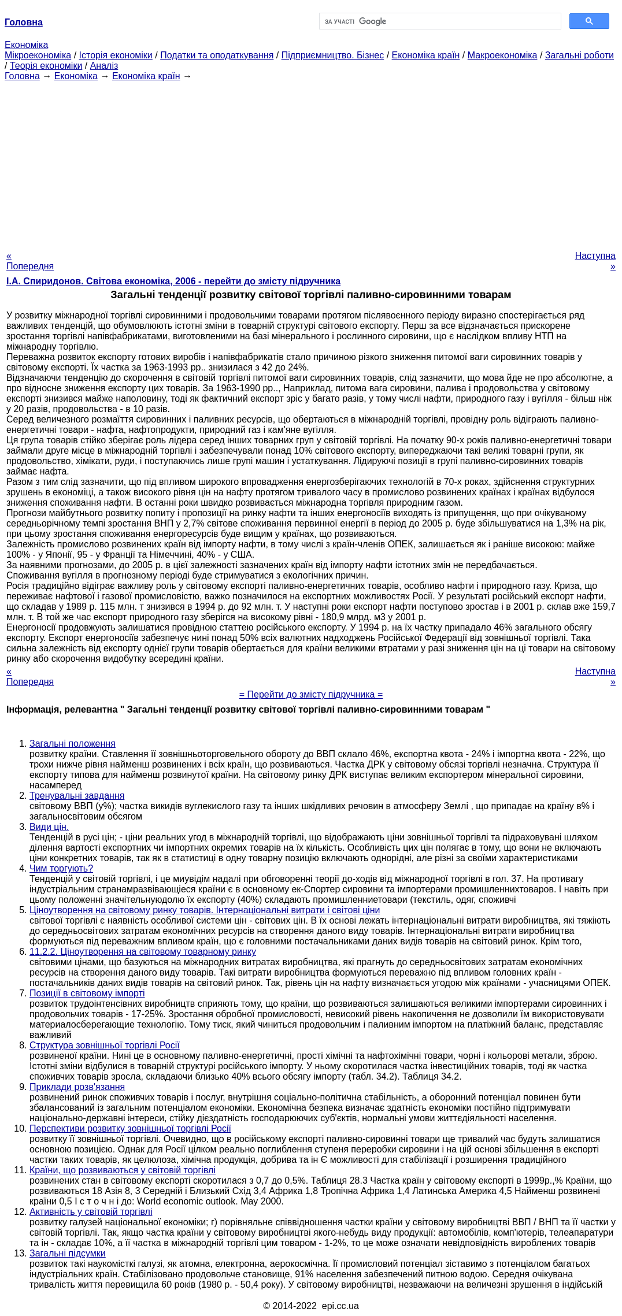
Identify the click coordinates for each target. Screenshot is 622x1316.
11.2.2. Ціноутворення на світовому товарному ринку (142, 952)
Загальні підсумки (67, 1253)
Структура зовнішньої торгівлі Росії (104, 1045)
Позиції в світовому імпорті (87, 993)
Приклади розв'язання (77, 1087)
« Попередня (30, 261)
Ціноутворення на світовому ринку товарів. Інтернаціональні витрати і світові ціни (204, 910)
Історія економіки (116, 55)
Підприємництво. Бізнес (333, 55)
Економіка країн (426, 55)
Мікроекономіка (38, 55)
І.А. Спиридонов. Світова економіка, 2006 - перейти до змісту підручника (173, 281)
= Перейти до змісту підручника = (311, 694)
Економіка (26, 45)
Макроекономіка (503, 55)
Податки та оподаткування (216, 55)
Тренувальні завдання (76, 795)
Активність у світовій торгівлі (90, 1212)
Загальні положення (72, 743)
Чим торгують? (61, 868)
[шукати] (439, 21)
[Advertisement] (311, 162)
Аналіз (104, 66)
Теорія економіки (46, 66)
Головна (22, 76)
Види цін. (49, 827)
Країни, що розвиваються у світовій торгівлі (122, 1170)
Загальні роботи (579, 55)
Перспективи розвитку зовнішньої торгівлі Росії (130, 1128)
